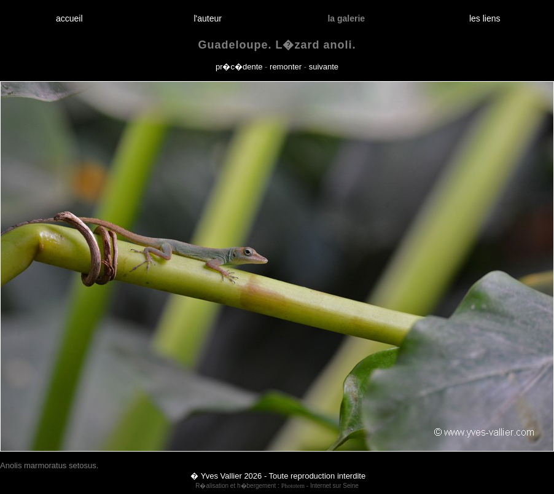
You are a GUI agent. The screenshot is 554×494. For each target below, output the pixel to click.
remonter (286, 66)
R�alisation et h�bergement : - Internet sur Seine (277, 485)
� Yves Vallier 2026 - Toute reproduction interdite (277, 475)
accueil (69, 18)
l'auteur (208, 18)
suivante (323, 66)
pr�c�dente (239, 66)
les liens (484, 18)
